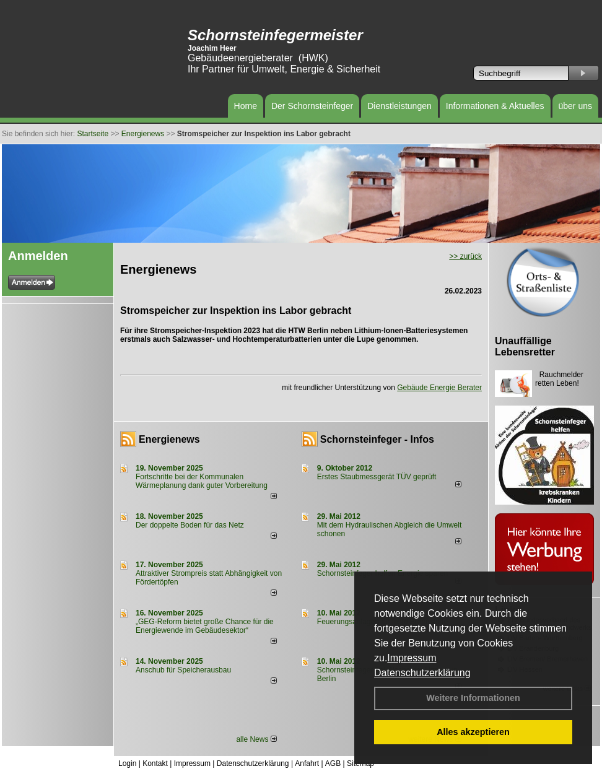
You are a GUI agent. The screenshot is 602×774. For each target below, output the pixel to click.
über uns (575, 106)
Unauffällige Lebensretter (525, 346)
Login (127, 763)
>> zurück (465, 256)
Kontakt (155, 763)
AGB (333, 763)
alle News (256, 739)
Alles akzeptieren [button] (473, 732)
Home (245, 106)
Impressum (411, 658)
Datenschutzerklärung (422, 672)
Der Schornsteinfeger (312, 106)
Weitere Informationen (473, 698)
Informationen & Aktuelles (495, 106)
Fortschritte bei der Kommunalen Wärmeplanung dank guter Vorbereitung (202, 481)
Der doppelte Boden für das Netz (190, 525)
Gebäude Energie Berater (439, 387)
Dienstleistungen (399, 106)
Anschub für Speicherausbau (183, 670)
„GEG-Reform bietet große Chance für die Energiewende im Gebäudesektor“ (205, 626)
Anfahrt (307, 763)
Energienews (169, 439)
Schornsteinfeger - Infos (377, 439)
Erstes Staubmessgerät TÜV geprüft (377, 476)
